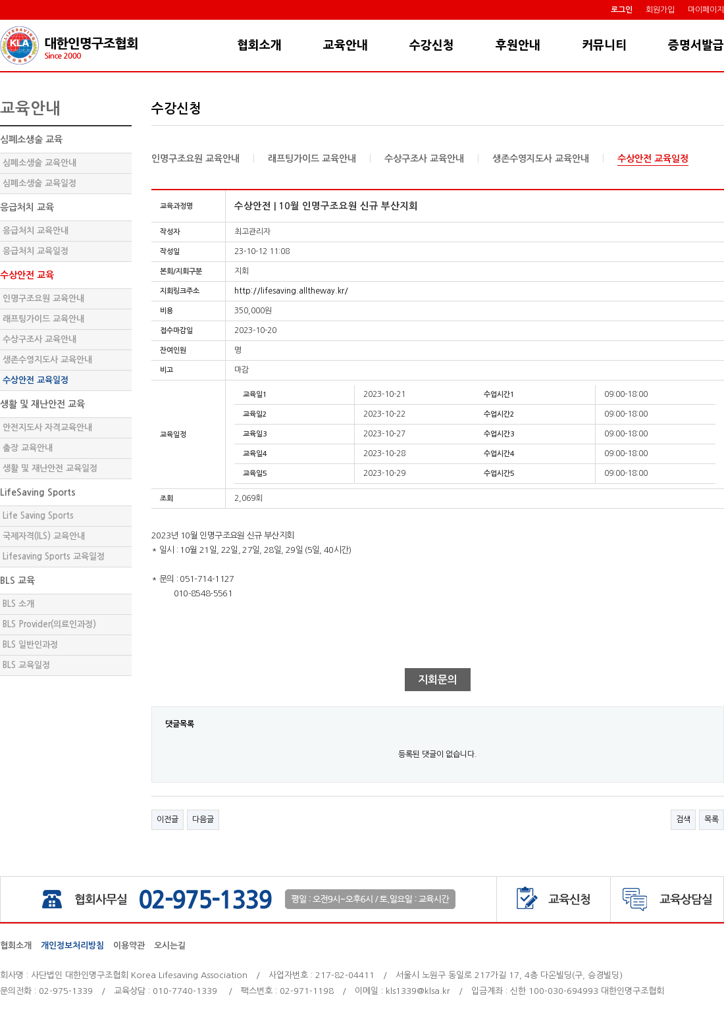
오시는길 (170, 945)
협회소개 (259, 45)
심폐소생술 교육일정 (39, 183)
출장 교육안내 (28, 448)
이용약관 (129, 945)
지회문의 (437, 680)
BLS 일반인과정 (30, 644)
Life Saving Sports (38, 515)
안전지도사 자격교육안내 (47, 427)
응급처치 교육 (27, 207)
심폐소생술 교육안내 (39, 163)
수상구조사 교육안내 (39, 339)
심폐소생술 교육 (31, 139)
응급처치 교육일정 (35, 251)
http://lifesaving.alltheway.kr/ (291, 291)
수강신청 (431, 45)
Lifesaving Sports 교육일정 (54, 556)
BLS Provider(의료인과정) (49, 624)
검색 (683, 819)
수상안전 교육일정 (35, 380)
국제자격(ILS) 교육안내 (44, 536)
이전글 (167, 819)
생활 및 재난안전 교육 (42, 404)
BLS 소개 (18, 604)
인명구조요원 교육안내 (43, 298)
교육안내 (345, 45)
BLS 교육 (17, 580)
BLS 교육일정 (26, 665)
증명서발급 (696, 45)
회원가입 (660, 10)
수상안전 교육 (27, 275)
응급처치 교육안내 (35, 230)
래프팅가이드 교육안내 (43, 319)
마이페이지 (706, 10)
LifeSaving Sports (38, 492)
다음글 (203, 819)
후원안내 (518, 45)
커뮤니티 (604, 45)
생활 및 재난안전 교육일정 (50, 468)
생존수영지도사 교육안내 (47, 359)
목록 (711, 819)
